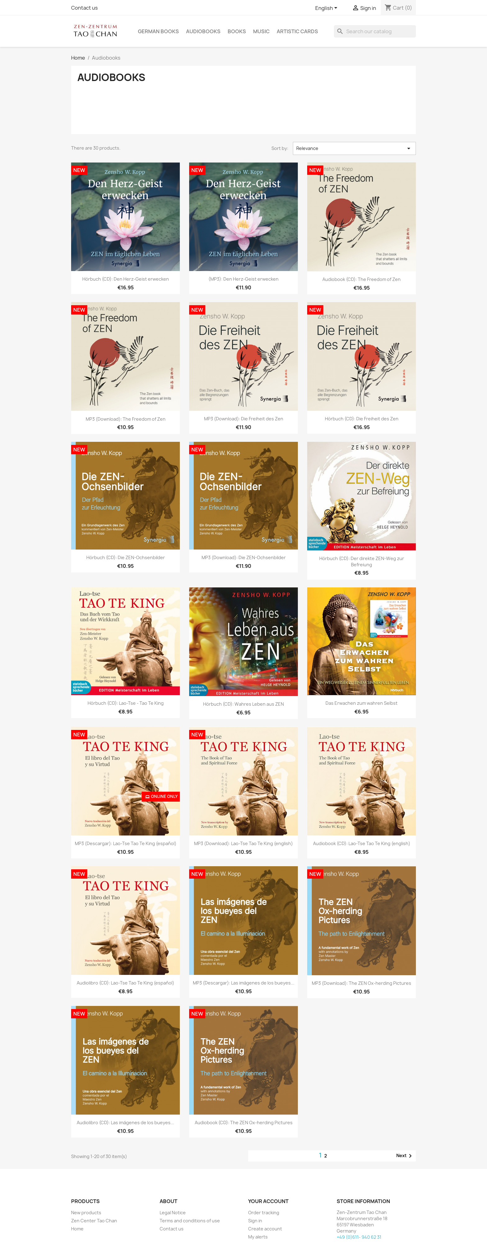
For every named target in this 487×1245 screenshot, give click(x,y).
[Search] (375, 31)
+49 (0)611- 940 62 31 (359, 1237)
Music (261, 31)
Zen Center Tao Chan (94, 1221)
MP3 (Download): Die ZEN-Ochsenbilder (244, 557)
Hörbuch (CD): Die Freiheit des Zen (361, 419)
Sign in (255, 1221)
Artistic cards (297, 31)
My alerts (258, 1237)
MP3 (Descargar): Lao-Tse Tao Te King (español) (125, 843)
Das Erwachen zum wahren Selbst (361, 703)
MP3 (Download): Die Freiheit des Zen (243, 419)
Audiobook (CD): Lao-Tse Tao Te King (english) (361, 843)
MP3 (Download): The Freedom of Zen (126, 419)
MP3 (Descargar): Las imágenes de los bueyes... (243, 983)
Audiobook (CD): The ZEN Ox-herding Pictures (244, 1122)
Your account (268, 1201)
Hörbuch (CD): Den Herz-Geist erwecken (125, 279)
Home (77, 1229)
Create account (265, 1229)
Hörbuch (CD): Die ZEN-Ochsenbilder (125, 557)
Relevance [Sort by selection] (354, 148)
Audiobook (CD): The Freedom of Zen (361, 279)
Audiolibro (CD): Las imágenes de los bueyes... (125, 1122)
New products (86, 1213)
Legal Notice (173, 1213)
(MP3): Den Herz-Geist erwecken (243, 279)
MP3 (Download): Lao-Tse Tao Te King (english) (243, 843)
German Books (158, 31)
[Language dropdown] (327, 8)
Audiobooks (203, 31)
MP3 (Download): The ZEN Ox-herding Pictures (361, 983)
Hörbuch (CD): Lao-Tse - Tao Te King (126, 703)
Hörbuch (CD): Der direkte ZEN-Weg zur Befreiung (361, 561)
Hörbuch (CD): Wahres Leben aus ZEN (243, 704)
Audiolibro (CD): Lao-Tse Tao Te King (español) (125, 983)
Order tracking (263, 1213)
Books (237, 31)
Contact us (84, 7)
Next (405, 1156)
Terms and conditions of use (190, 1221)
